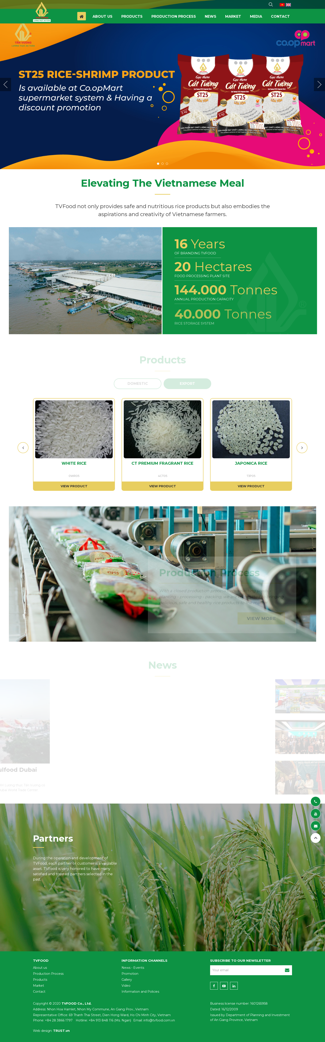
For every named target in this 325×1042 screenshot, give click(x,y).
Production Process (48, 974)
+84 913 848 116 (101, 1020)
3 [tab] (167, 164)
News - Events (133, 968)
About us (102, 16)
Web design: (42, 1031)
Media (256, 16)
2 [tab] (162, 164)
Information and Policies (140, 992)
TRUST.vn (61, 1031)
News (210, 16)
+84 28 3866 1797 (59, 1020)
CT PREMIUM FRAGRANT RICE (162, 463)
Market (233, 16)
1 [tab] (158, 164)
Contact (280, 16)
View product (74, 486)
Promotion (130, 974)
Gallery (127, 980)
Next (319, 84)
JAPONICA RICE (251, 463)
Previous (5, 84)
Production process (173, 16)
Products (132, 16)
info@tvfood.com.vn (159, 1020)
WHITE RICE (74, 463)
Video (126, 986)
